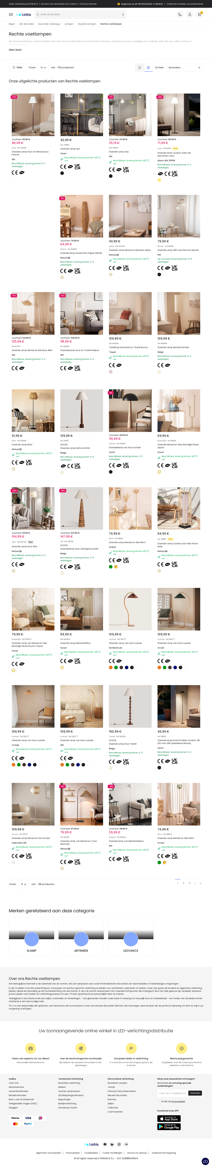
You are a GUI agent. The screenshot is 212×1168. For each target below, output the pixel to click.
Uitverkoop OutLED (67, 1107)
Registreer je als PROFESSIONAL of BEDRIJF (142, 3)
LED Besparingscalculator (71, 1095)
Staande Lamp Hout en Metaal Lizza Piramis (30, 153)
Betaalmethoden (17, 1095)
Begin (12, 24)
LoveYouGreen (115, 1111)
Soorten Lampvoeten (69, 1091)
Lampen (69, 24)
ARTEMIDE (81, 951)
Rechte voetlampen (111, 24)
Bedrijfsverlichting (67, 1103)
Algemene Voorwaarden (48, 1153)
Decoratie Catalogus (49, 24)
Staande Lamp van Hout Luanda (125, 643)
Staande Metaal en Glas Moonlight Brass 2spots (178, 446)
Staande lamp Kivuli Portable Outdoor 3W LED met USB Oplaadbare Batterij (179, 742)
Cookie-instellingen (112, 1153)
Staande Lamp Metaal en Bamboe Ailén (32, 350)
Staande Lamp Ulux (70, 148)
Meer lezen (15, 49)
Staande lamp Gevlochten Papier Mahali (81, 253)
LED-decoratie (26, 24)
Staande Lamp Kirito (22, 444)
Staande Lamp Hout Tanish (123, 744)
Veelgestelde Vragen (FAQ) (23, 1103)
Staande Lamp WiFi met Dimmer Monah (178, 250)
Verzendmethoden (18, 1091)
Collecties (113, 1107)
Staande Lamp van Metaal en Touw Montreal (78, 843)
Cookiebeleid (91, 1153)
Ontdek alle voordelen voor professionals (185, 4)
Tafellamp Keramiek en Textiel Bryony (128, 347)
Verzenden (195, 1093)
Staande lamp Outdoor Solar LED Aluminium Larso (174, 154)
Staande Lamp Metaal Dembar (173, 347)
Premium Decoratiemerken (122, 1091)
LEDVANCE (130, 951)
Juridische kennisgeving (164, 1153)
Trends (111, 1087)
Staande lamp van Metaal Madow (126, 841)
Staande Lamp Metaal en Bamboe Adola (129, 250)
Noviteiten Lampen (117, 1083)
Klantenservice (16, 1087)
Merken (62, 1087)
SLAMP (31, 951)
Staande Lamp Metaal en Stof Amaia (31, 838)
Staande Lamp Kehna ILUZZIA (75, 448)
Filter (17, 67)
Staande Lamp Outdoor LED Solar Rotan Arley (178, 545)
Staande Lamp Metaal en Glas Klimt (127, 542)
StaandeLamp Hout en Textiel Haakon (79, 350)
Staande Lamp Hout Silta (24, 546)
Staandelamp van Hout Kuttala (125, 447)
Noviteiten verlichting (69, 1083)
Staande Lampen (87, 24)
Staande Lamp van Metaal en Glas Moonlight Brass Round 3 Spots (29, 645)
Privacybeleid (73, 1153)
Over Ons (14, 1083)
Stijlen (111, 1103)
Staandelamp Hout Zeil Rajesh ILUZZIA (79, 549)
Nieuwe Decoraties (117, 1095)
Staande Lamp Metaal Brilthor (75, 643)
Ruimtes (112, 1099)
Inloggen (13, 1107)
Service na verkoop (137, 1153)
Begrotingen (64, 1099)
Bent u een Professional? (21, 1099)
